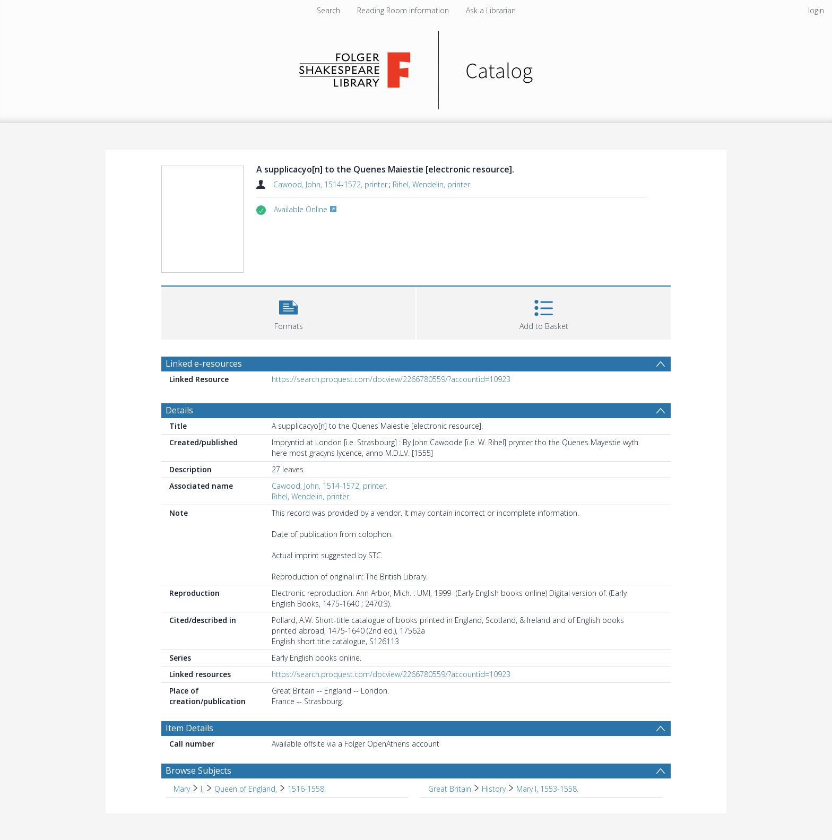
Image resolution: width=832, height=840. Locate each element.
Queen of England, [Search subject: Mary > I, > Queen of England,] (245, 789)
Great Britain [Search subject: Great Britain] (449, 789)
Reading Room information (403, 10)
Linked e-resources (204, 363)
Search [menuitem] (328, 10)
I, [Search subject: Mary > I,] (202, 789)
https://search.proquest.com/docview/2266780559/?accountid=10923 (391, 379)
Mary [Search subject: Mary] (182, 789)
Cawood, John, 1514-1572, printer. (331, 184)
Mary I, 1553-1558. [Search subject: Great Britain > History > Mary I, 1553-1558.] (547, 789)
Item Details (189, 728)
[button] (288, 312)
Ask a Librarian (491, 10)
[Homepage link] (416, 67)
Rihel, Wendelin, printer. (432, 184)
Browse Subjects (198, 770)
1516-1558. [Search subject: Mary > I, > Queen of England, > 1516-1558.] (307, 789)
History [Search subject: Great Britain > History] (494, 789)
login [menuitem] (816, 10)
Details (179, 410)
